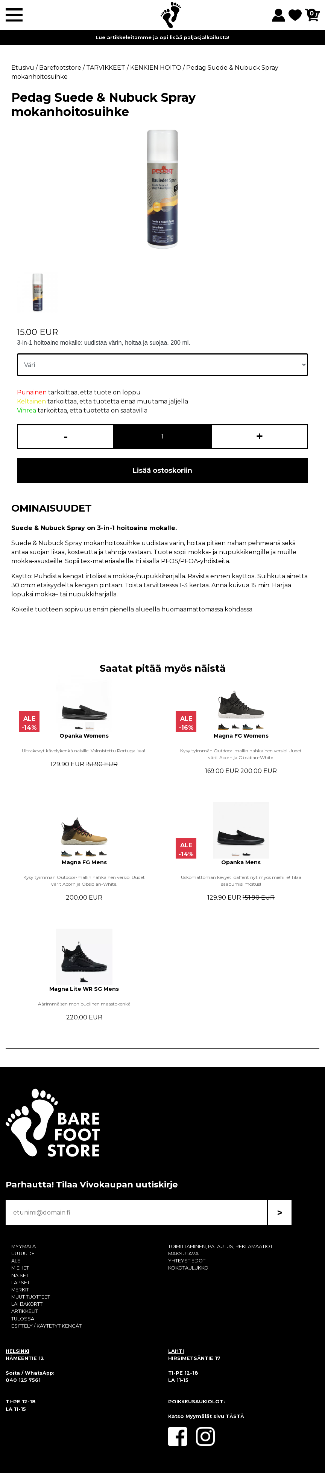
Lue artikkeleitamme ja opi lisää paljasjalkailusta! (162, 37)
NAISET (20, 1275)
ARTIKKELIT (24, 1311)
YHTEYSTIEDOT (186, 1261)
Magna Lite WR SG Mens (84, 989)
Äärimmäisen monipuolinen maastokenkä (84, 1004)
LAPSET (20, 1282)
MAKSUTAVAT (184, 1253)
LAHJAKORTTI (27, 1304)
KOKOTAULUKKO (188, 1268)
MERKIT (20, 1290)
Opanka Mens (241, 862)
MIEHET (20, 1268)
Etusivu (22, 67)
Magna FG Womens (241, 735)
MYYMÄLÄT (24, 1246)
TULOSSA (22, 1319)
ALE (15, 1261)
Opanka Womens (84, 735)
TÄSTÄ (235, 1416)
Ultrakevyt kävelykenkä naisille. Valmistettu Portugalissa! (84, 750)
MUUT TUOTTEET (30, 1297)
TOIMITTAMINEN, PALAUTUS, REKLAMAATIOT (220, 1246)
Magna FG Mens (84, 862)
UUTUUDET (24, 1253)
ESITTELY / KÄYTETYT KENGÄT (46, 1326)
